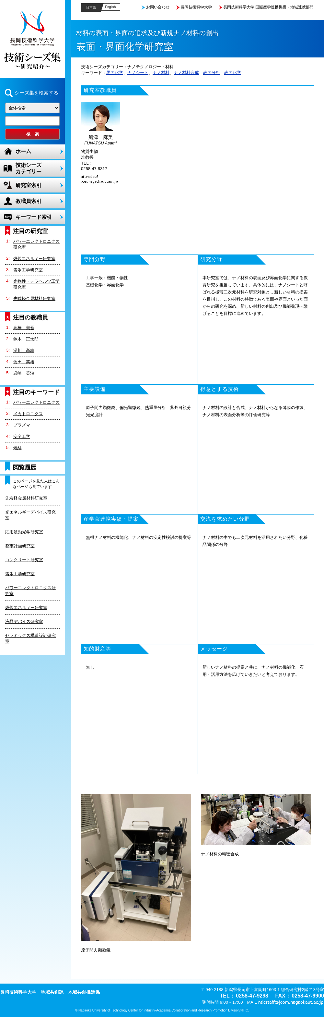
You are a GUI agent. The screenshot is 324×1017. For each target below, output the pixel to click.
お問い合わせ (157, 7)
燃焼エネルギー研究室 (34, 258)
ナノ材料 (161, 72)
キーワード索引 (34, 217)
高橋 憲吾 (23, 327)
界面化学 (114, 72)
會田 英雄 (23, 361)
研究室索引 (28, 185)
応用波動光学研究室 (24, 531)
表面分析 (211, 72)
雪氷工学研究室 (28, 269)
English (110, 7)
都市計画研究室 (20, 545)
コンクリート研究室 (24, 559)
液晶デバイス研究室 (24, 621)
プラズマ (21, 425)
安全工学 (21, 436)
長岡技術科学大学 (196, 7)
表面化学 (232, 72)
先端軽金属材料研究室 (34, 298)
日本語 (91, 7)
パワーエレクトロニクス (36, 402)
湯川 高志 (23, 350)
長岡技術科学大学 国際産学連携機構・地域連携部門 (268, 7)
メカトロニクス (28, 413)
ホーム (23, 151)
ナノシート (137, 72)
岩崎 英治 (23, 373)
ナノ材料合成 (186, 72)
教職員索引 (28, 201)
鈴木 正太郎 (26, 339)
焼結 (17, 447)
